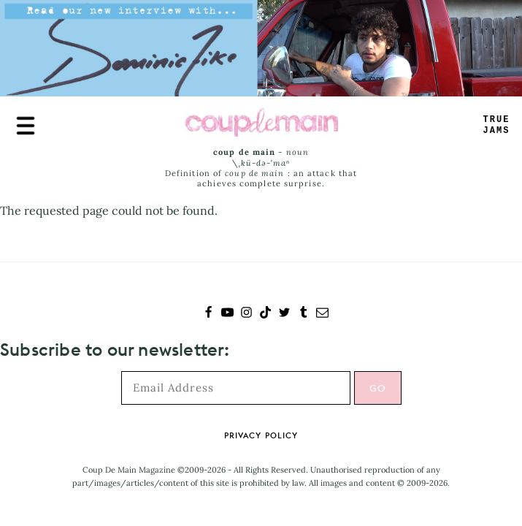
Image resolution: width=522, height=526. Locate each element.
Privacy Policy (261, 435)
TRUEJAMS (496, 125)
